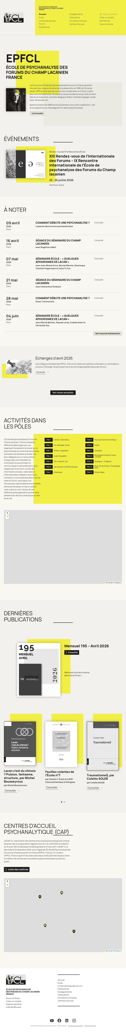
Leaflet (109, 583)
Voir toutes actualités (63, 392)
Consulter (71, 652)
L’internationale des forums (70, 986)
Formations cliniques (78, 20)
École (41, 17)
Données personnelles (75, 1026)
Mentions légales (90, 1026)
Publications (74, 17)
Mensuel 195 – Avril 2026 (86, 645)
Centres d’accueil (76, 24)
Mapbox (118, 583)
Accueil (42, 14)
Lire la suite (37, 113)
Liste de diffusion (13, 1007)
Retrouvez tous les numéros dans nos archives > (76, 674)
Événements (44, 27)
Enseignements (76, 14)
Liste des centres (16, 869)
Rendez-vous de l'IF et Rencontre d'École (67, 151)
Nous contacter (106, 24)
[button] (7, 513)
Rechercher (105, 20)
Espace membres (13, 1004)
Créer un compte (107, 17)
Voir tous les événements (107, 333)
